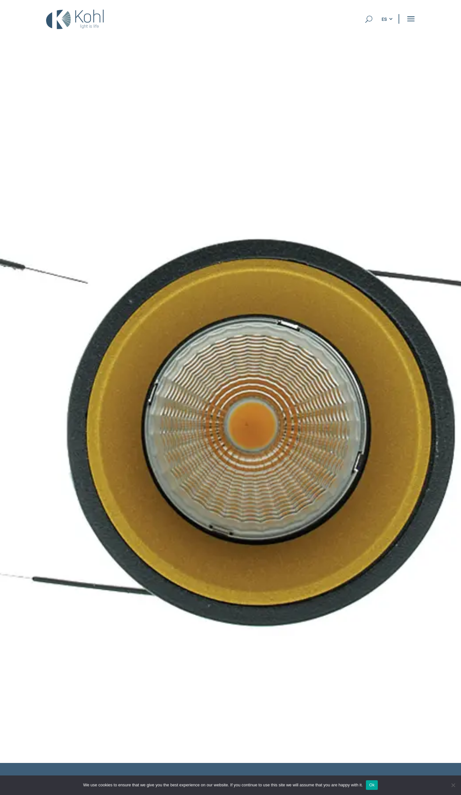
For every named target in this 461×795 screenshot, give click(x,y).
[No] (453, 785)
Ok (372, 784)
